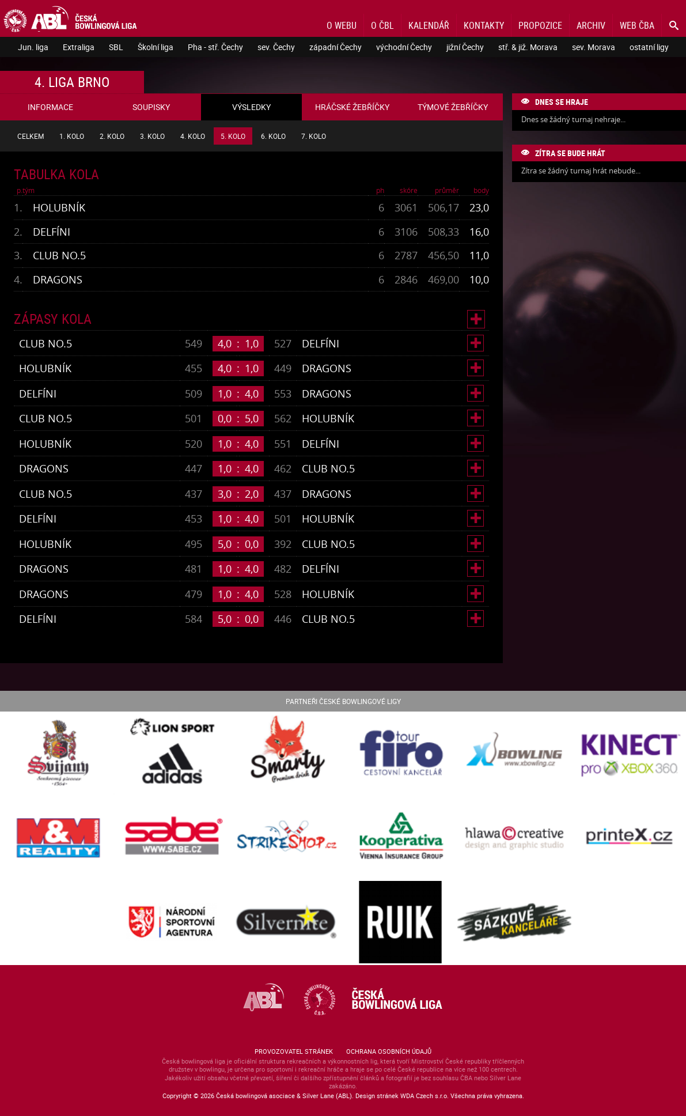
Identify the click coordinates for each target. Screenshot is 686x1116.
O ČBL (382, 25)
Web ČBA (637, 25)
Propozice (540, 25)
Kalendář (428, 25)
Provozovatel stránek (294, 1051)
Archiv (591, 25)
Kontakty (484, 25)
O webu (342, 25)
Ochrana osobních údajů (388, 1051)
